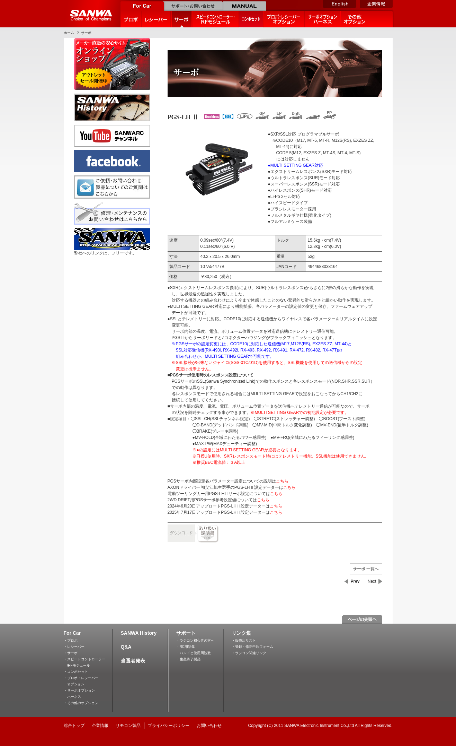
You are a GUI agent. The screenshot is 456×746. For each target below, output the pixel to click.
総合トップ (74, 725)
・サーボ (71, 653)
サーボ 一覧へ (366, 568)
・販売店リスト (244, 640)
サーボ (86, 33)
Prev (354, 581)
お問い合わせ (209, 725)
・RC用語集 (185, 647)
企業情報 (100, 725)
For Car (72, 633)
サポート (186, 633)
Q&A (126, 647)
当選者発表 (133, 660)
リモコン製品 (128, 725)
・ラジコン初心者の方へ (195, 640)
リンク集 (241, 633)
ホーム (69, 33)
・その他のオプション (81, 703)
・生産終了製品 (188, 659)
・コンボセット (76, 672)
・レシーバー (74, 647)
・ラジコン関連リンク (249, 653)
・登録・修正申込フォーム (252, 647)
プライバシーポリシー (168, 725)
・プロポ (71, 640)
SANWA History (139, 633)
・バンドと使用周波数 (193, 653)
